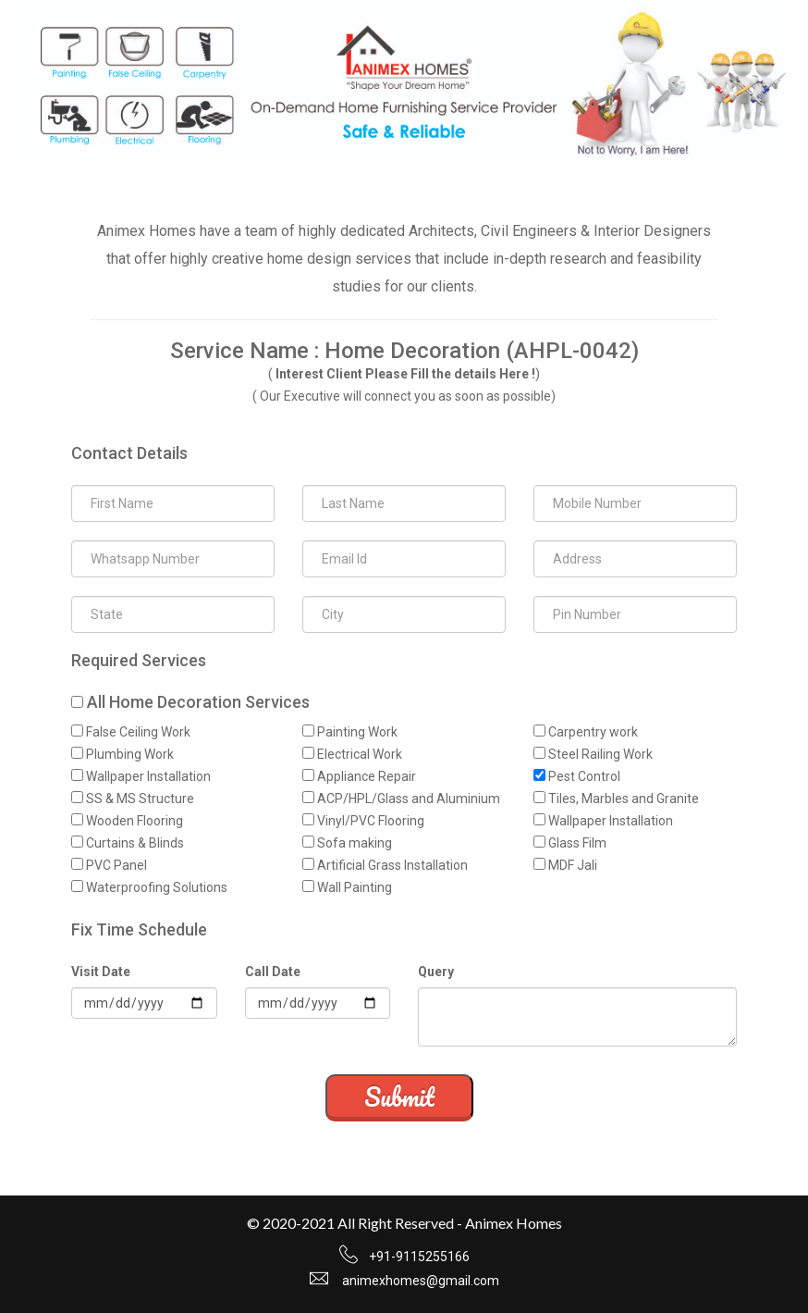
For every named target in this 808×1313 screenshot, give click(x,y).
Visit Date (100, 971)
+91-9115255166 (419, 1256)
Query (436, 971)
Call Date (272, 971)
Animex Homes (513, 1223)
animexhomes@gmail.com (420, 1280)
